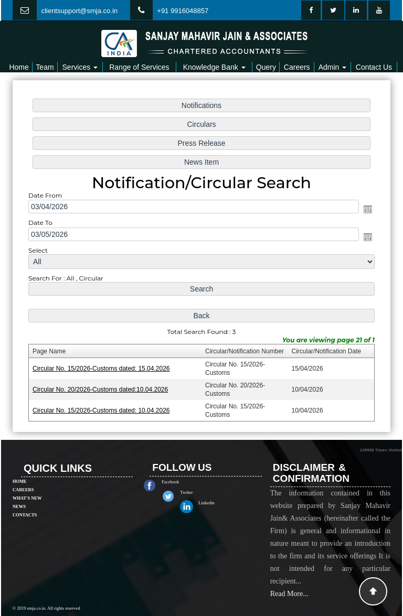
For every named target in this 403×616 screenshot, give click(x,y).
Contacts (25, 507)
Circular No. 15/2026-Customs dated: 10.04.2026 (103, 408)
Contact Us (374, 67)
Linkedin (213, 502)
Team (45, 67)
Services (80, 67)
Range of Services (139, 67)
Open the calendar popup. (366, 210)
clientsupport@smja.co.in (79, 11)
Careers (297, 67)
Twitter (193, 492)
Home (18, 67)
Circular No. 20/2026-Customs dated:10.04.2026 (102, 387)
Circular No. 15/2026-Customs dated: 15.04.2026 (103, 367)
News (19, 499)
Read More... (289, 601)
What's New (27, 490)
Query (266, 67)
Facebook (177, 481)
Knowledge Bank (214, 67)
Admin (333, 67)
